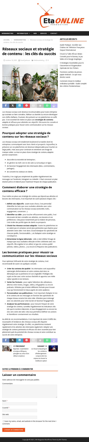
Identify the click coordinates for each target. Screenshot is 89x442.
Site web (5, 414)
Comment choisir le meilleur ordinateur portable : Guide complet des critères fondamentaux (73, 83)
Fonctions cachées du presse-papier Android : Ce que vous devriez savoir (71, 74)
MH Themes (63, 440)
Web (35, 33)
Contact (53, 33)
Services (43, 33)
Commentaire (7, 383)
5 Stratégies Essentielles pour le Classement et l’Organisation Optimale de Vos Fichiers (72, 65)
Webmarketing (7, 33)
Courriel (5, 408)
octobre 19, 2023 (11, 60)
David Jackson (25, 60)
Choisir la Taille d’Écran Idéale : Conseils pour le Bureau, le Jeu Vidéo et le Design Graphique (71, 56)
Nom (4, 401)
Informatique (22, 33)
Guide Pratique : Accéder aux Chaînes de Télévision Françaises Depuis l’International (72, 47)
